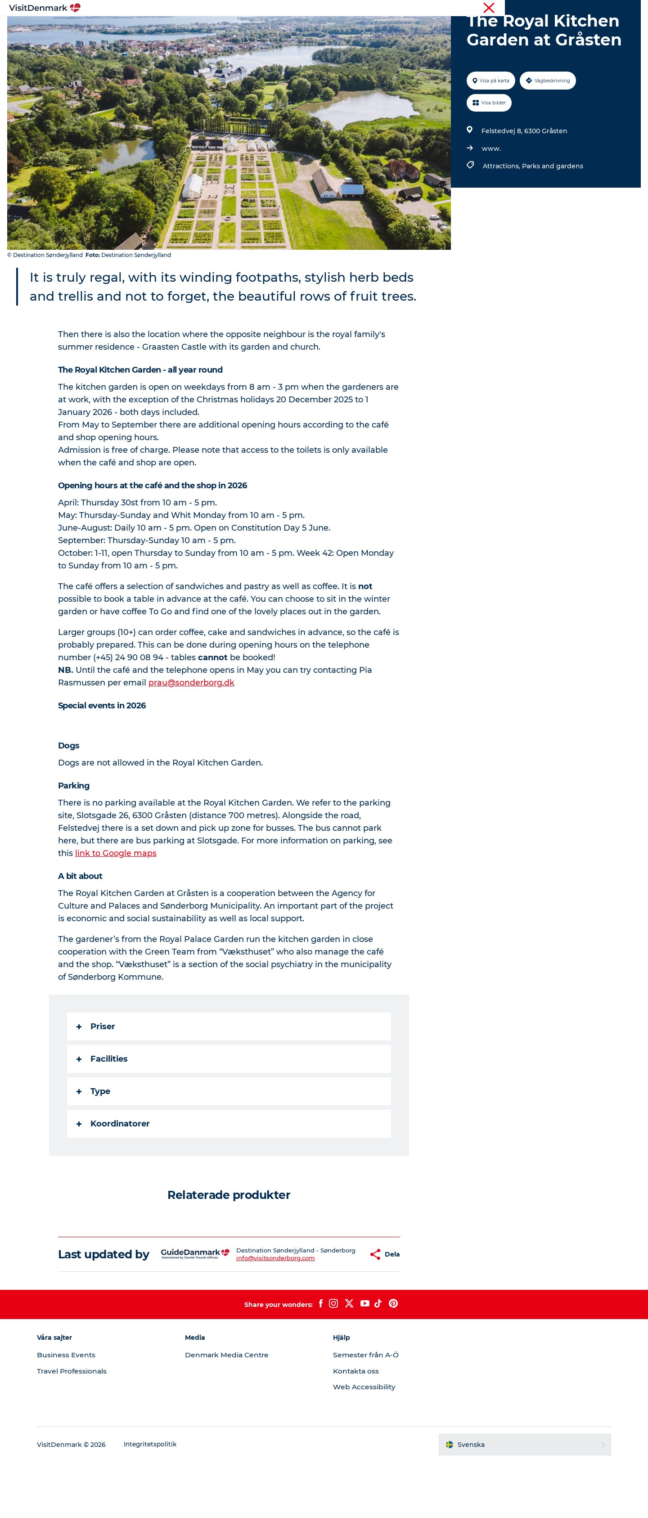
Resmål (271, 29)
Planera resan (417, 29)
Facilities (102, 1102)
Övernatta (363, 29)
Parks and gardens (551, 209)
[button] (340, 1303)
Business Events (74, 1410)
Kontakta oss (357, 1427)
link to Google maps (116, 896)
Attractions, (501, 209)
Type (94, 1134)
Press (632, 8)
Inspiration (226, 29)
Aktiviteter (315, 29)
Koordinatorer (113, 1166)
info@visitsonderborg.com (258, 1311)
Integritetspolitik (159, 1500)
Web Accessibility (364, 1442)
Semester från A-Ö (367, 1410)
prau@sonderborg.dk (192, 725)
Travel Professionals (81, 1427)
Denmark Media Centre (232, 1410)
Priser (96, 1069)
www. (490, 191)
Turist (608, 8)
